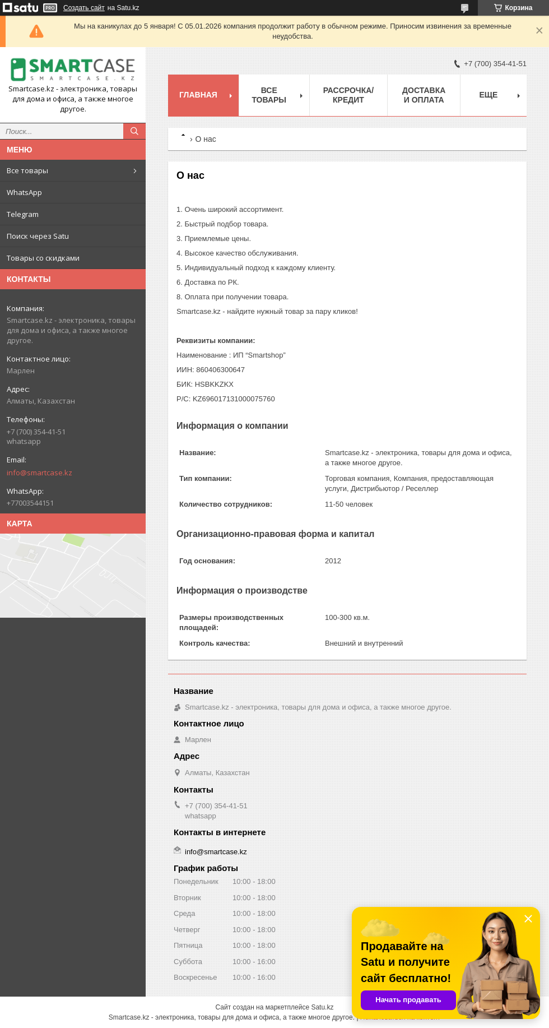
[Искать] (134, 131)
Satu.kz (322, 1007)
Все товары (27, 170)
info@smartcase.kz (39, 472)
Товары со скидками (43, 258)
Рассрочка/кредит (348, 95)
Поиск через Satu (38, 236)
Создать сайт (84, 8)
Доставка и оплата (423, 95)
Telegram (23, 214)
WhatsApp (24, 192)
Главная (198, 94)
